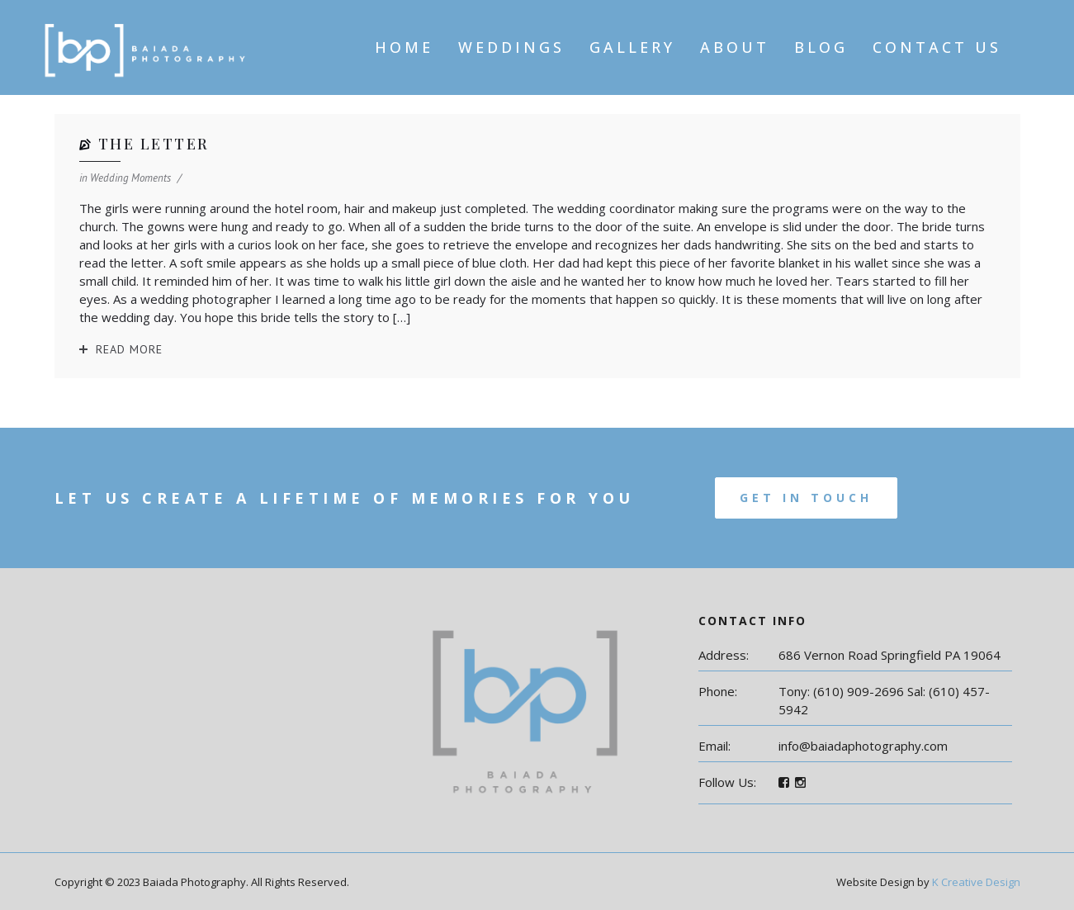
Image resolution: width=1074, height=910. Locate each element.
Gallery (632, 47)
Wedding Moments (130, 178)
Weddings (511, 47)
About (734, 47)
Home (404, 47)
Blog (821, 47)
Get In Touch (806, 497)
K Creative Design (976, 881)
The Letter (154, 144)
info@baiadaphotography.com (863, 745)
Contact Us (937, 47)
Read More (129, 349)
